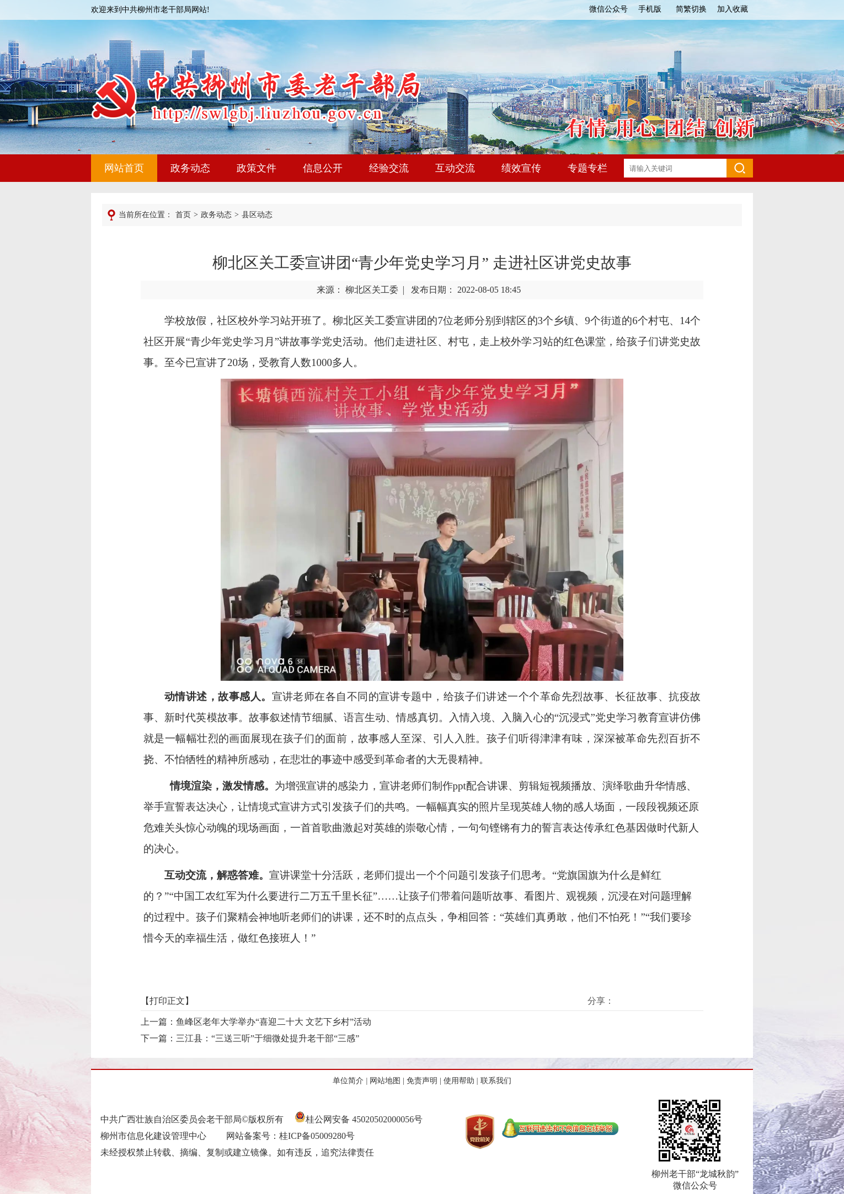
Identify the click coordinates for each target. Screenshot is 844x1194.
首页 (183, 215)
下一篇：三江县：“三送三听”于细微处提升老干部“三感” (250, 1038)
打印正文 (167, 1000)
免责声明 (422, 1081)
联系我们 (495, 1081)
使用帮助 (459, 1081)
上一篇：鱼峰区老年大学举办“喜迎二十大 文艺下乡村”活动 (256, 1021)
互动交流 (455, 168)
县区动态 (257, 215)
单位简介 (348, 1081)
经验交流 (389, 168)
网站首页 (124, 168)
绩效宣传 (521, 168)
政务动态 (190, 168)
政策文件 (256, 168)
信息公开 (323, 168)
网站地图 (385, 1081)
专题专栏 (587, 168)
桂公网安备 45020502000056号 (359, 1119)
